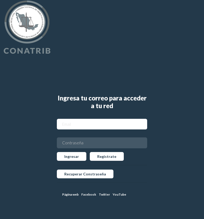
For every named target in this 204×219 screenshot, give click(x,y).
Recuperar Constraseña (85, 174)
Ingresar (71, 156)
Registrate (106, 156)
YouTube (119, 194)
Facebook (88, 194)
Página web (70, 194)
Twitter (104, 194)
